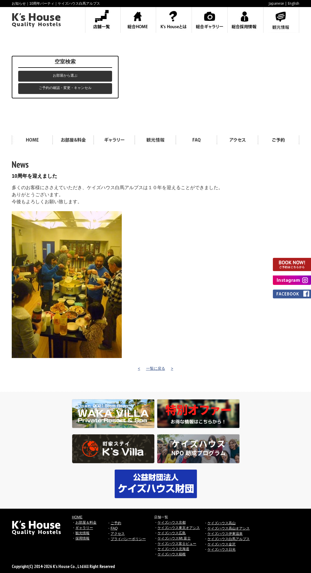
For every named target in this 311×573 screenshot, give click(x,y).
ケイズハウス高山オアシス (228, 528)
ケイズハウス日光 (221, 549)
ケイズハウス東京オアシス (179, 528)
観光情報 (82, 533)
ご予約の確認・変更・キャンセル (65, 88)
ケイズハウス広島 (172, 533)
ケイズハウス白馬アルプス (228, 539)
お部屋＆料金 (86, 522)
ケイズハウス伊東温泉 (225, 534)
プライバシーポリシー (128, 539)
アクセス (118, 534)
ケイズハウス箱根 (172, 554)
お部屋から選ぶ (65, 75)
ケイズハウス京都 (172, 522)
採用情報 (82, 538)
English (293, 3)
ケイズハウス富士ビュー (177, 544)
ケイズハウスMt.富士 (174, 538)
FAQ (114, 528)
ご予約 (116, 523)
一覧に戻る (155, 368)
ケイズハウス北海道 (173, 549)
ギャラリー (84, 528)
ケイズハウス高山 (221, 523)
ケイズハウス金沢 (221, 544)
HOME (77, 517)
